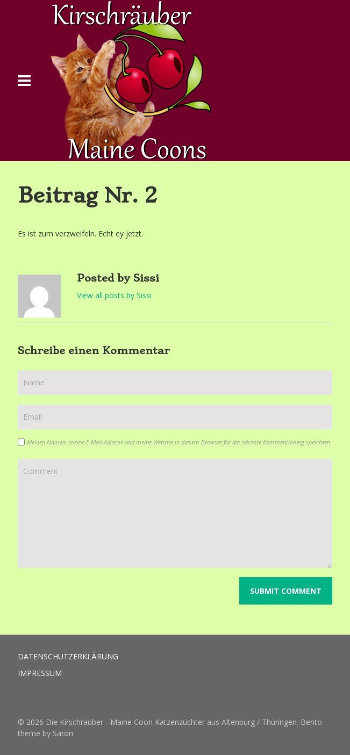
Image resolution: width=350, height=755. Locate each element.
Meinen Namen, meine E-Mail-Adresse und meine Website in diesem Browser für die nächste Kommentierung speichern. (179, 442)
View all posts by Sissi (114, 295)
